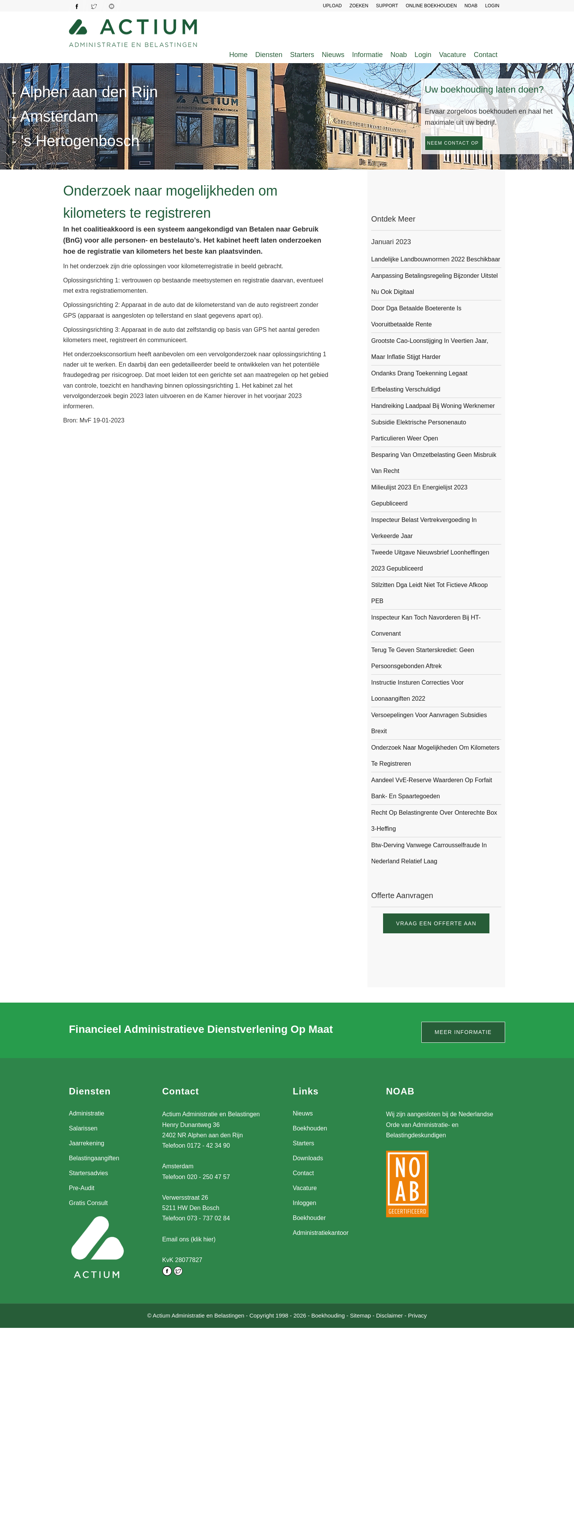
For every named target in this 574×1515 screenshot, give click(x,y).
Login (422, 55)
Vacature (452, 55)
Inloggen (304, 1203)
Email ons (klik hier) (189, 1239)
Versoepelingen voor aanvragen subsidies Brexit (429, 723)
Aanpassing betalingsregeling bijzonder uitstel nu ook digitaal (434, 283)
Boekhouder (309, 1218)
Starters (302, 55)
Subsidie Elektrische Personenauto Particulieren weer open (418, 430)
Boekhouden (310, 1128)
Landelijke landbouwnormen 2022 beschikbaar (435, 259)
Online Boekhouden (431, 5)
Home (238, 55)
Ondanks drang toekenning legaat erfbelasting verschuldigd (419, 381)
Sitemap (360, 1315)
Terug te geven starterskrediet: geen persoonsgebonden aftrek (422, 658)
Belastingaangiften (94, 1158)
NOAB (471, 5)
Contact (485, 55)
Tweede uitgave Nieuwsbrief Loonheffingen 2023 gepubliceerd (430, 560)
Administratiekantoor (321, 1233)
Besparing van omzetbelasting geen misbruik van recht (433, 463)
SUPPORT (387, 5)
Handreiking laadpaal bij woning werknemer (433, 406)
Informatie (367, 55)
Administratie (86, 1113)
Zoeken (358, 5)
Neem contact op (453, 143)
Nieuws (333, 55)
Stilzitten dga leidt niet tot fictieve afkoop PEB (429, 593)
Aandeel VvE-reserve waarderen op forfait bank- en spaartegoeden (431, 788)
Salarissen (83, 1128)
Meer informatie (463, 1032)
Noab (398, 55)
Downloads (308, 1158)
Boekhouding (328, 1315)
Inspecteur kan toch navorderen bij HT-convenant (426, 625)
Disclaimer (389, 1315)
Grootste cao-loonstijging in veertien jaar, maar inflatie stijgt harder (429, 349)
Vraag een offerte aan (436, 923)
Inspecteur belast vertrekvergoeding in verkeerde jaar (424, 528)
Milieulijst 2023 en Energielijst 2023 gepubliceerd (419, 495)
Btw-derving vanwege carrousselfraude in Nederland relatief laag (429, 853)
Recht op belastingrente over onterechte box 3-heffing (434, 820)
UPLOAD (332, 5)
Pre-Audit (82, 1188)
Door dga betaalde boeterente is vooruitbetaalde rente (416, 316)
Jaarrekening (86, 1143)
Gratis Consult (88, 1203)
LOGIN (492, 5)
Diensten (268, 55)
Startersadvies (88, 1173)
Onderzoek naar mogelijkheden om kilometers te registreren (435, 755)
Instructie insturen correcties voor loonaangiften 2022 (417, 690)
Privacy (417, 1315)
